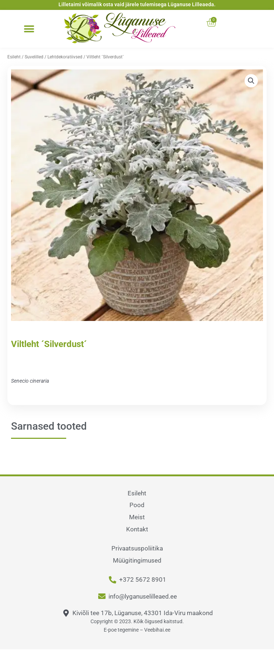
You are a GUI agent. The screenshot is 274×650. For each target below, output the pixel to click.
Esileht (14, 56)
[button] (29, 29)
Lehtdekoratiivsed (64, 56)
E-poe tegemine (121, 630)
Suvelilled (34, 56)
